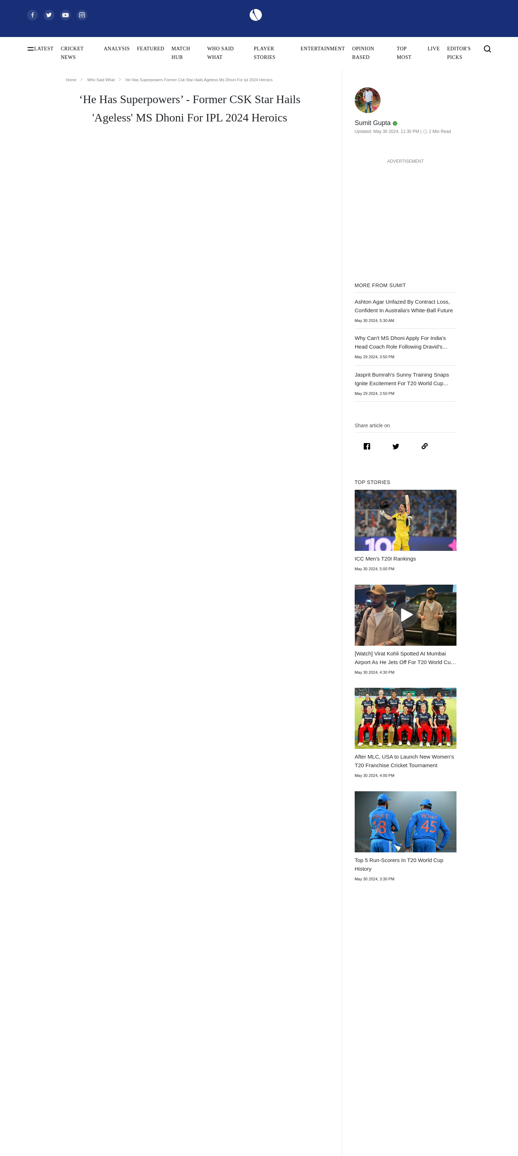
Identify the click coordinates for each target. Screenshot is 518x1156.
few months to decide (97, 687)
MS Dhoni (155, 473)
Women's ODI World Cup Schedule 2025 (68, 999)
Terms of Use (448, 1034)
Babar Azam (141, 1057)
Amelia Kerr (141, 1103)
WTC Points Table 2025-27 (54, 1091)
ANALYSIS (117, 48)
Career (441, 1022)
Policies (443, 1045)
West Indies (242, 1045)
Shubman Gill (143, 1011)
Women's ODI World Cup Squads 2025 (66, 1011)
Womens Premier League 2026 (364, 1034)
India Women (244, 1057)
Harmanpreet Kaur (148, 1080)
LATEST (44, 48)
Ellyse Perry (141, 1091)
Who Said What (100, 80)
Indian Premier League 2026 (361, 1045)
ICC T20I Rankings (47, 1080)
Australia (240, 1011)
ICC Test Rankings (46, 1057)
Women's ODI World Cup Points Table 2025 (68, 1022)
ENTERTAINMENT (322, 48)
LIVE (434, 48)
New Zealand (244, 1034)
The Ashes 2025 (349, 999)
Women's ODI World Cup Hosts (59, 1045)
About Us (444, 999)
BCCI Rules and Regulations (56, 1103)
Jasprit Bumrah (144, 1034)
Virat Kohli (140, 999)
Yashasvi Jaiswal (146, 1022)
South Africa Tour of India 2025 (365, 1011)
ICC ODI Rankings (46, 1068)
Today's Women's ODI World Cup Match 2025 (68, 1034)
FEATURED (150, 48)
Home (71, 80)
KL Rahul (139, 1045)
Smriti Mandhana (146, 1068)
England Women (247, 1068)
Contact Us (446, 1011)
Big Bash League (350, 1022)
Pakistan (239, 1022)
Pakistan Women (248, 1080)
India (236, 999)
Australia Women (248, 1091)
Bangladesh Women (251, 1103)
